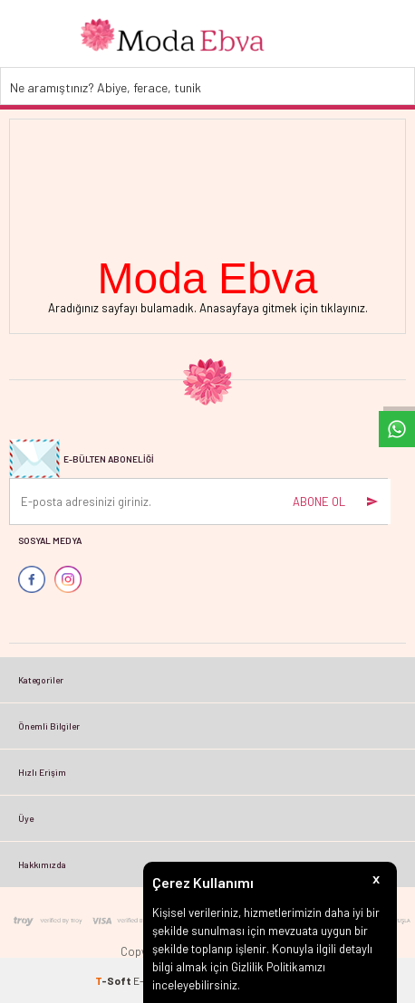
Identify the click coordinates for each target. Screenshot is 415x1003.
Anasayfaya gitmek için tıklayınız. (283, 308)
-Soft (114, 980)
